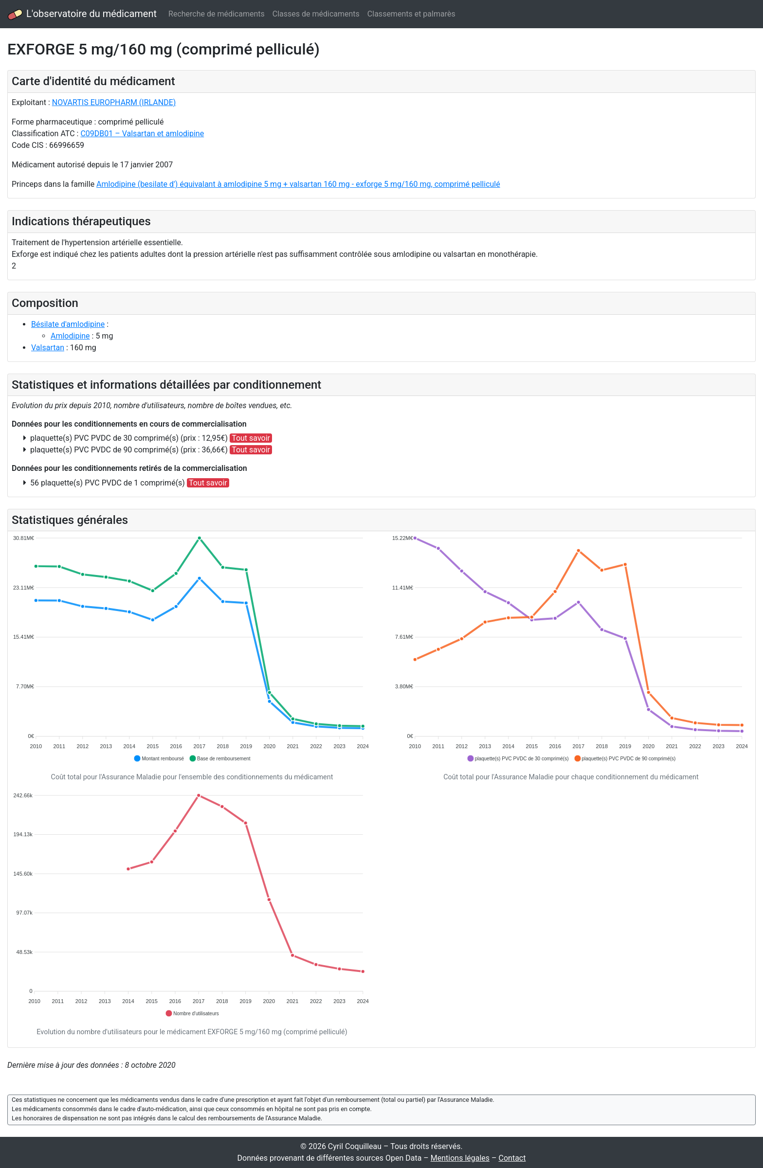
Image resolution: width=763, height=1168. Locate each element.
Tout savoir (251, 438)
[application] (192, 649)
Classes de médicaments (316, 13)
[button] (158, 758)
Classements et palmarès (411, 13)
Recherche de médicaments (216, 13)
